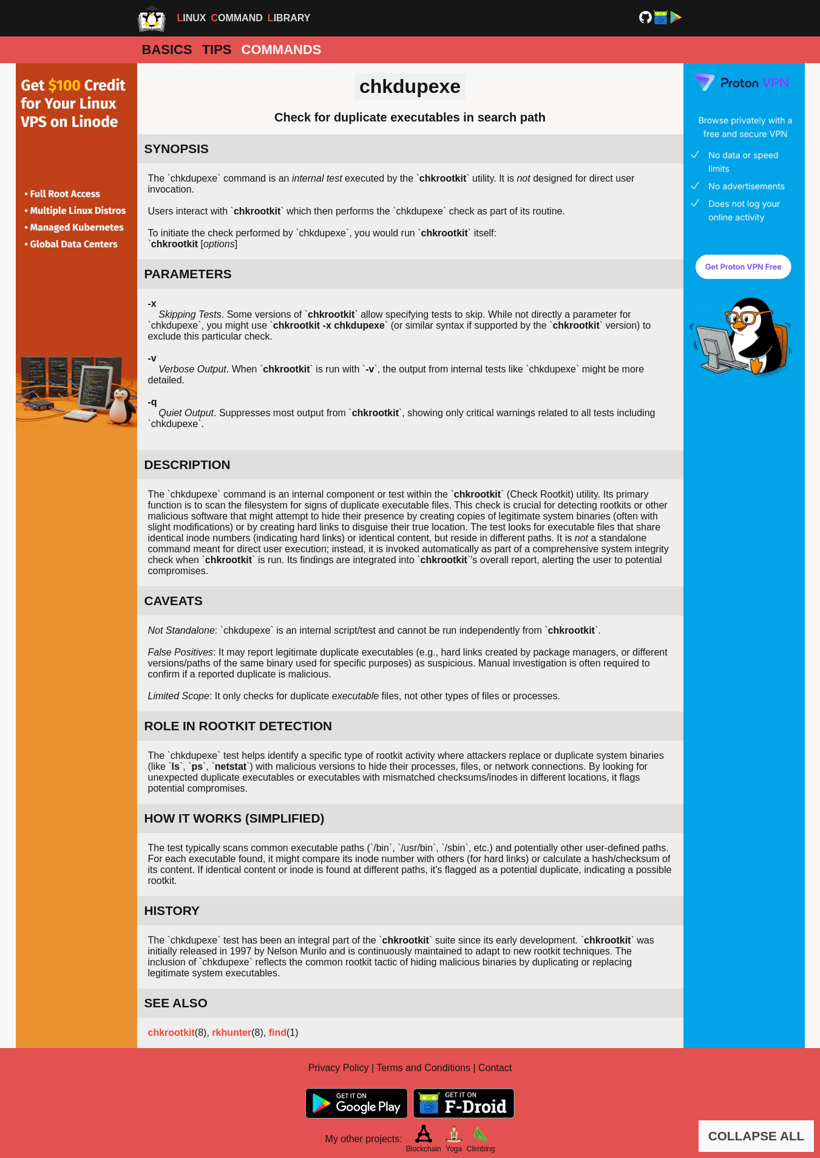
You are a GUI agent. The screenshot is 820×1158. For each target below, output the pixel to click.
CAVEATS (173, 601)
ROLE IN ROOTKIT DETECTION (238, 726)
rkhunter (231, 1032)
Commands (282, 49)
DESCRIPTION (187, 464)
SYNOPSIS (176, 149)
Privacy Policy (338, 1068)
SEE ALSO (176, 1003)
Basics (167, 49)
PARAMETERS (188, 274)
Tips (217, 49)
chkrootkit (171, 1032)
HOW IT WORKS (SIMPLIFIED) (234, 818)
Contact (495, 1068)
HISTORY (172, 910)
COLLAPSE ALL (756, 1136)
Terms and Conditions (423, 1068)
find (277, 1032)
